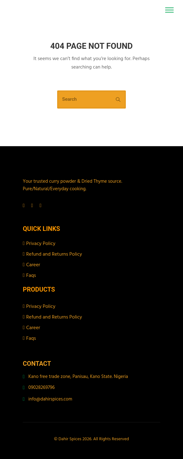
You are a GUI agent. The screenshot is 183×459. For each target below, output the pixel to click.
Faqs (31, 276)
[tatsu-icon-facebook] (25, 205)
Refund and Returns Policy (54, 254)
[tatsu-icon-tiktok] (41, 205)
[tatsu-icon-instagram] (33, 205)
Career (33, 265)
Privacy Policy (41, 244)
